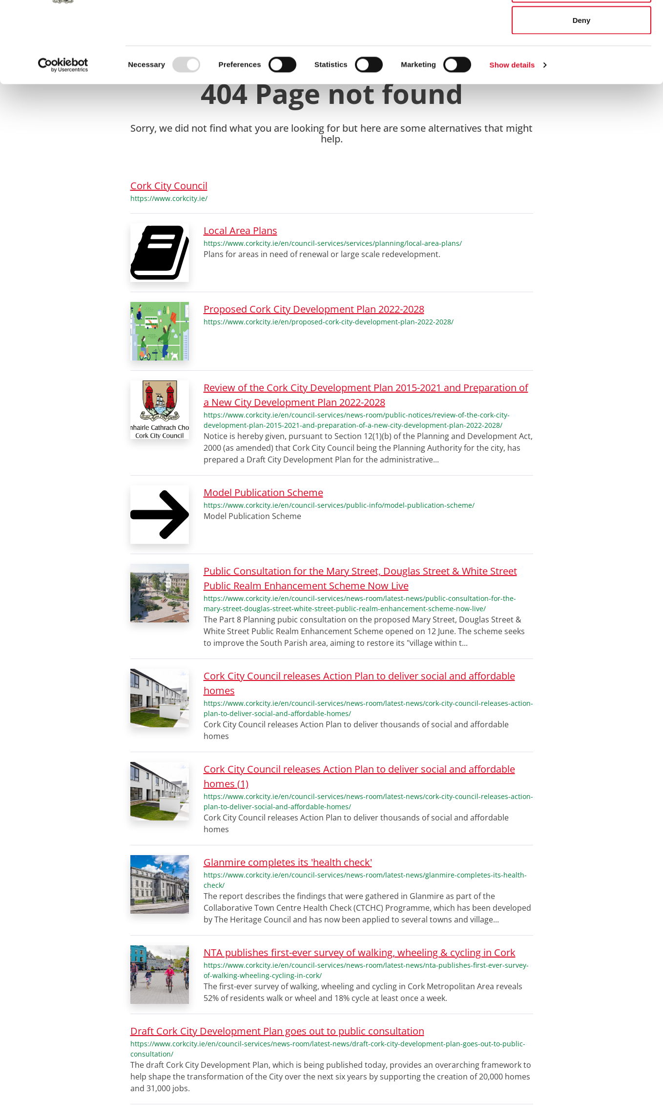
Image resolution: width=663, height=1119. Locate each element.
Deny (582, 89)
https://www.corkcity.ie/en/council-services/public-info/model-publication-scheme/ (339, 505)
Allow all (582, 25)
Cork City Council (168, 185)
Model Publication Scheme (263, 492)
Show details (512, 134)
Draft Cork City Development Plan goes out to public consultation (277, 1031)
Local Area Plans (240, 230)
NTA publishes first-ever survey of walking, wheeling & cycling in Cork (360, 952)
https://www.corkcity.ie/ (168, 198)
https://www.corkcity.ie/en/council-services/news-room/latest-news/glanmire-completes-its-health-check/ (365, 880)
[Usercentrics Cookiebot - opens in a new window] (63, 134)
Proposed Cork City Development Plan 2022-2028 (314, 309)
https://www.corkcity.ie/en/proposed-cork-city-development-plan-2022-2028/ (329, 321)
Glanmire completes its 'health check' (288, 862)
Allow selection (581, 58)
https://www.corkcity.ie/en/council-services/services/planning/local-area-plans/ (333, 243)
